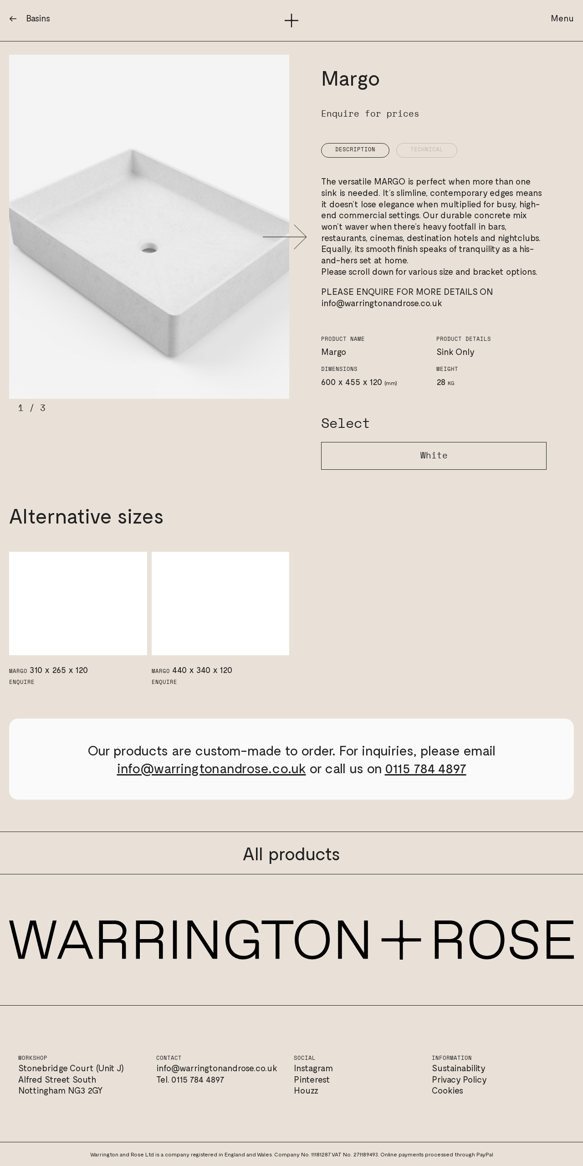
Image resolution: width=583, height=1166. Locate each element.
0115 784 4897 (425, 768)
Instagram (313, 1068)
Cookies (447, 1090)
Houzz (306, 1090)
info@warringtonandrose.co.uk (381, 303)
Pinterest (312, 1079)
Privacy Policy (459, 1079)
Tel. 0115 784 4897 (190, 1079)
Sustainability (459, 1068)
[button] (285, 237)
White (434, 456)
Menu (562, 18)
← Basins (29, 18)
